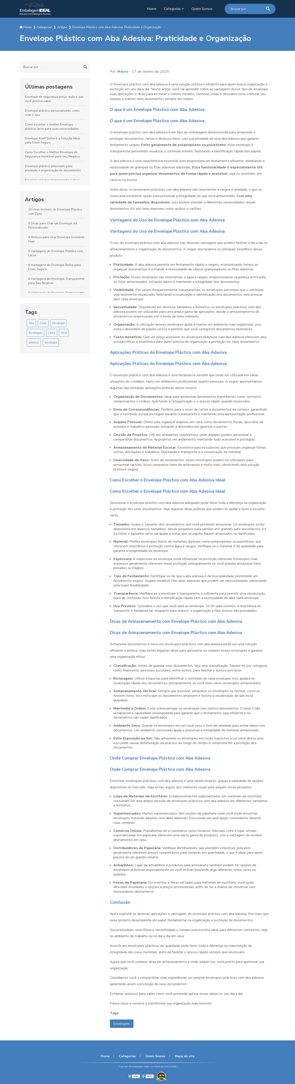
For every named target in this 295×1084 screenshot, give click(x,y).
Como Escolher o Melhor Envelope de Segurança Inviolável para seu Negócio (52, 154)
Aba (31, 323)
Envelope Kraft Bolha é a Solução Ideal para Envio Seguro (52, 140)
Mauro (122, 71)
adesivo (34, 343)
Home (151, 8)
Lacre (51, 333)
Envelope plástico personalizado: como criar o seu (52, 113)
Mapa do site (184, 1056)
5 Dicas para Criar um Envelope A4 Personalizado (52, 225)
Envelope (58, 323)
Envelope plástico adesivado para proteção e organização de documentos (53, 168)
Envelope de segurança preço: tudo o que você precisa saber (54, 99)
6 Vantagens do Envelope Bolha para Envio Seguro (54, 267)
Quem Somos (202, 8)
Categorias (172, 8)
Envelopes (35, 333)
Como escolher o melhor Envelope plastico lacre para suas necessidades (52, 126)
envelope (51, 343)
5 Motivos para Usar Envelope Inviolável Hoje (56, 239)
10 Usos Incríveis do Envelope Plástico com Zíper (55, 211)
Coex (43, 323)
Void (64, 333)
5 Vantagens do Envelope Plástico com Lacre (55, 253)
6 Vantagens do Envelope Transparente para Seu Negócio (56, 281)
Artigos (34, 199)
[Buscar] (268, 9)
